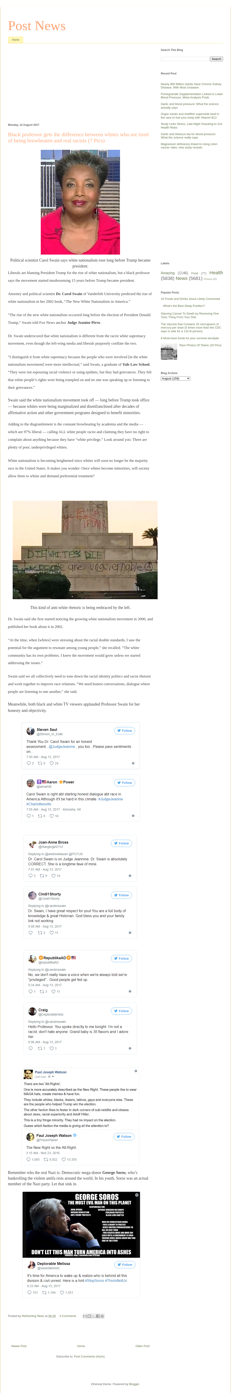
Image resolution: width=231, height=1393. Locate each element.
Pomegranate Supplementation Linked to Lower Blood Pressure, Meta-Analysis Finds (192, 95)
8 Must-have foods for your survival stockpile (190, 338)
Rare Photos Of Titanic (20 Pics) (200, 345)
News (182, 278)
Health (216, 272)
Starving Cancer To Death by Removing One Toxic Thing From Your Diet (190, 315)
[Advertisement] (80, 82)
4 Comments (68, 1316)
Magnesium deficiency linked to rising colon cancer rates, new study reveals (189, 145)
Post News (37, 25)
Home (15, 39)
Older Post (142, 1346)
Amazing (168, 273)
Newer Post (18, 1346)
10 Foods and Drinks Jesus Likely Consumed (190, 299)
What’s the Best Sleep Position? (184, 306)
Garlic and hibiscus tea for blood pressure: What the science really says (188, 135)
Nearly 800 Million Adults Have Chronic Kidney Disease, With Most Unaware (191, 85)
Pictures (208, 279)
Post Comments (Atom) (89, 1356)
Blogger (134, 1384)
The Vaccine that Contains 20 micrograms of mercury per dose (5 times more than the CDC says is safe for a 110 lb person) (191, 327)
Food (194, 273)
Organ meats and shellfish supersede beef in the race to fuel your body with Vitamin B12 (190, 115)
